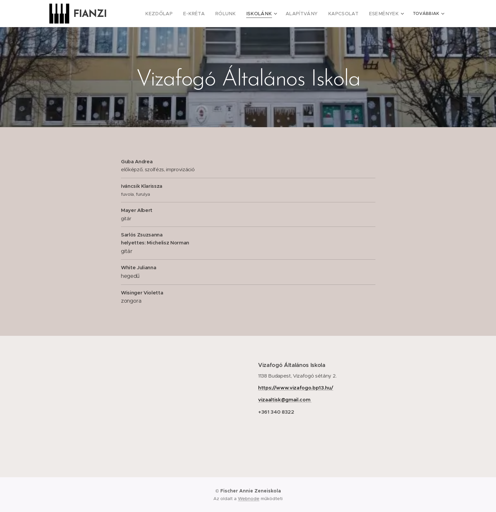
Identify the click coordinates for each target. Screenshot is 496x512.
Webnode (248, 498)
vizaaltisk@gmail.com (284, 399)
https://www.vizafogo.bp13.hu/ (295, 387)
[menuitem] (148, 13)
